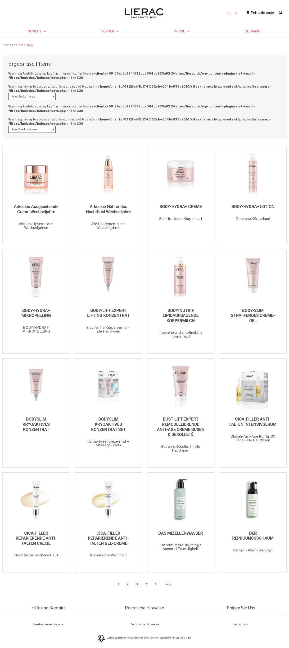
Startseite (9, 45)
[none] (232, 13)
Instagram (241, 624)
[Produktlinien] (32, 129)
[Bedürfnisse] (32, 96)
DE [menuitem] (229, 13)
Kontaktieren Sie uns (48, 624)
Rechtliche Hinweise (144, 624)
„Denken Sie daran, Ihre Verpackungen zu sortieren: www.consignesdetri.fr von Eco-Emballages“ (149, 638)
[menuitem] (232, 13)
